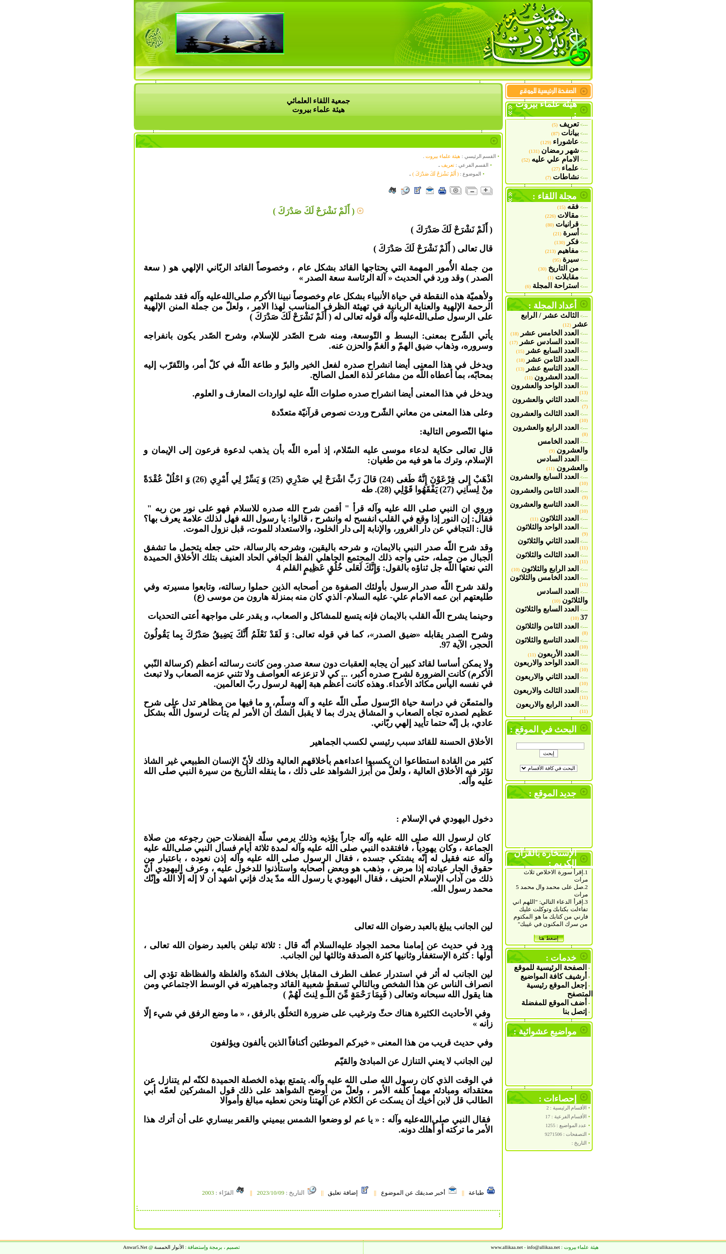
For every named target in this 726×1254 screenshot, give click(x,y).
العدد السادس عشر (549, 342)
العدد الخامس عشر (549, 333)
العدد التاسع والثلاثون (547, 640)
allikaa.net (543, 1247)
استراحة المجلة (555, 286)
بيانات (570, 133)
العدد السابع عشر (552, 350)
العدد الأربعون (558, 654)
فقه (573, 206)
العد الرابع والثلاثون (550, 569)
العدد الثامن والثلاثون (547, 626)
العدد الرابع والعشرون (546, 427)
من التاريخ (563, 268)
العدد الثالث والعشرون (544, 413)
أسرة (571, 233)
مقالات (568, 215)
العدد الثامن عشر (552, 359)
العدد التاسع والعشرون (544, 504)
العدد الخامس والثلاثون (544, 577)
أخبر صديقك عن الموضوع (419, 1192)
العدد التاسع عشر (552, 368)
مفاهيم (568, 250)
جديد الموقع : (553, 793)
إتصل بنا (575, 1011)
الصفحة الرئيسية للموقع (550, 967)
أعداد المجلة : (552, 305)
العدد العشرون (556, 377)
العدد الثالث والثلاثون (547, 555)
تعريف (569, 124)
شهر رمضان (560, 150)
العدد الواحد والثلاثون (547, 527)
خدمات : (561, 958)
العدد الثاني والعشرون (545, 399)
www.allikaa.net (507, 1247)
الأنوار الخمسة (169, 1247)
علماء (570, 168)
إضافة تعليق (348, 1192)
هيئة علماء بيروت (443, 156)
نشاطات (566, 177)
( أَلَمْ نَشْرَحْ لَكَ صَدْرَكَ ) (436, 173)
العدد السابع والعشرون (544, 476)
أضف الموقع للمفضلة (554, 1003)
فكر (573, 242)
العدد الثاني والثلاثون (548, 541)
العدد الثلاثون (559, 518)
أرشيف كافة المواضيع (553, 976)
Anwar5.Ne (135, 1247)
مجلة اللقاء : (554, 196)
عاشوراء (566, 141)
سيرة (571, 259)
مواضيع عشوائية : (545, 1031)
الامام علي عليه (555, 159)
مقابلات (567, 277)
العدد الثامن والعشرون (544, 490)
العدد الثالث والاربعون (546, 690)
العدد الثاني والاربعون (547, 677)
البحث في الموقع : (543, 729)
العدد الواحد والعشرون (545, 386)
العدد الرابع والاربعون (547, 704)
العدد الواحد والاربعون (546, 663)
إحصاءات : (558, 1098)
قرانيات (567, 224)
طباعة (482, 1192)
